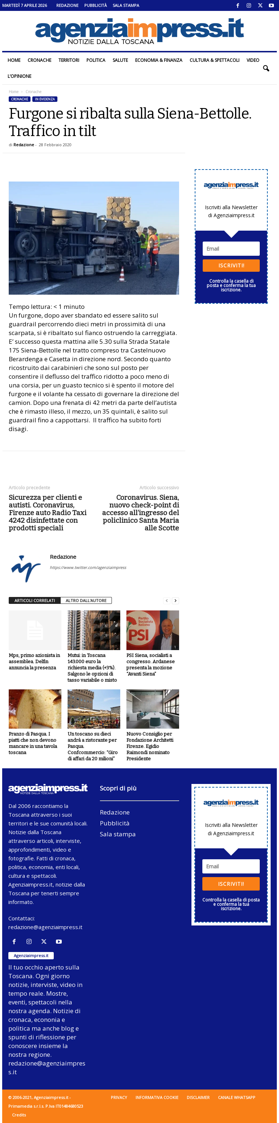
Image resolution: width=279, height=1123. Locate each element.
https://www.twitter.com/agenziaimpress (88, 567)
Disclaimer (198, 1097)
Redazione (67, 5)
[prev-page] (166, 601)
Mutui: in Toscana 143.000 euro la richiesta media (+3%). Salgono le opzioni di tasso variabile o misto (92, 668)
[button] (266, 68)
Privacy (119, 1097)
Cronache (39, 60)
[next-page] (175, 601)
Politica (95, 60)
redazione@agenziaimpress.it (45, 927)
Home (14, 60)
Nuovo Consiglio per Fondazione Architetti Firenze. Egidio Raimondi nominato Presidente (149, 746)
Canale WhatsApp (236, 1097)
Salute (120, 60)
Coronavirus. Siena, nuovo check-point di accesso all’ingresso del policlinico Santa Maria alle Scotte (140, 513)
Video (253, 60)
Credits (19, 1115)
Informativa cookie (157, 1097)
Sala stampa (126, 5)
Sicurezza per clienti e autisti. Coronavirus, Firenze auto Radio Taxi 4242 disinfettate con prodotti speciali (47, 513)
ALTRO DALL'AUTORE (86, 600)
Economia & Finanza (158, 60)
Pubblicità (95, 5)
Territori (68, 60)
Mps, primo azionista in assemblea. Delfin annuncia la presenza (34, 661)
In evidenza (45, 99)
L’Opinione (19, 76)
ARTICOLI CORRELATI (35, 600)
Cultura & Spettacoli (214, 60)
